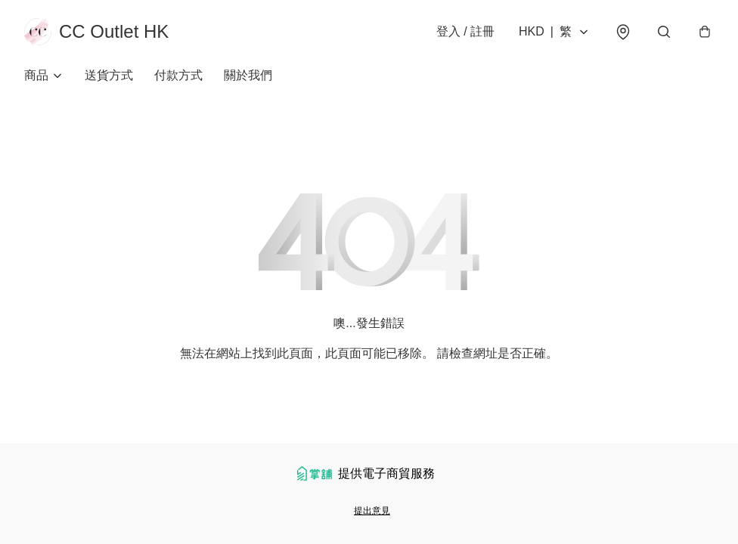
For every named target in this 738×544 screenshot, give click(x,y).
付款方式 (178, 75)
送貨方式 (109, 75)
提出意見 (372, 510)
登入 (465, 31)
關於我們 (248, 75)
